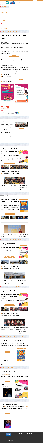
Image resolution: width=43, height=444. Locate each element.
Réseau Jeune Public (18, 2)
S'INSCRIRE (21, 79)
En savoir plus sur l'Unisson (9, 256)
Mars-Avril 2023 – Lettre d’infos (4, 27)
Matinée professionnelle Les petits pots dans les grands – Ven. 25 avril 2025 (13, 336)
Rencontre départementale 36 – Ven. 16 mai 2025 (9, 367)
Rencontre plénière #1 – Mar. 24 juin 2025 (7, 117)
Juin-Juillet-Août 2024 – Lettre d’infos (5, 20)
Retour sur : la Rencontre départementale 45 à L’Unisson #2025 (11, 239)
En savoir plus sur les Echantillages (9, 305)
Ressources (34, 2)
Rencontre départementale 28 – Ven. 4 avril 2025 (9, 400)
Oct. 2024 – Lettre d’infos (3, 19)
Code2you (36, 443)
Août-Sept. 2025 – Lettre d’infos (4, 12)
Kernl (34, 443)
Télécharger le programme (23, 199)
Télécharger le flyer (23, 150)
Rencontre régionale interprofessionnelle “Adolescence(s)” (10, 31)
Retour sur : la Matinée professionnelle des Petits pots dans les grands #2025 (13, 192)
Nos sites (35, 0)
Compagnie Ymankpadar (6, 374)
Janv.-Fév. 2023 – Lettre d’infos (4, 28)
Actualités (29, 2)
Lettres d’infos (3, 6)
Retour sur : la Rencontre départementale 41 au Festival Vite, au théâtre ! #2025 (13, 144)
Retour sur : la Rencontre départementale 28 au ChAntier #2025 (11, 286)
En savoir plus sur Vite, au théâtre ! (9, 163)
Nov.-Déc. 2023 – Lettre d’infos (4, 24)
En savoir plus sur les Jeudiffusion (9, 257)
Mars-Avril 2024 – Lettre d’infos (4, 21)
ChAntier (5, 406)
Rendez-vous (23, 2)
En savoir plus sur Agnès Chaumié (10, 214)
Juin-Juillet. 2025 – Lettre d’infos (4, 13)
